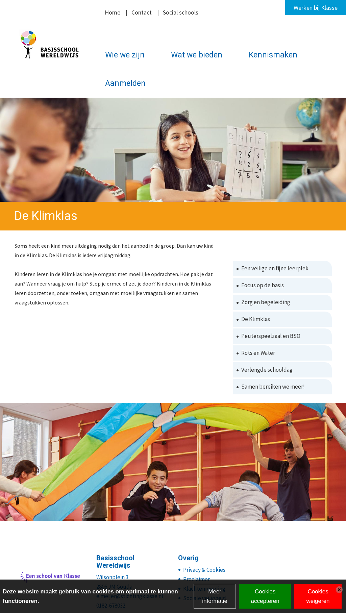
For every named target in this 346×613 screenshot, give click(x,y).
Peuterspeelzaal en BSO (270, 336)
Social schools (180, 12)
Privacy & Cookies (204, 569)
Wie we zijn (125, 54)
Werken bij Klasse (316, 7)
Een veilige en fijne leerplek (274, 268)
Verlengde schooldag (267, 369)
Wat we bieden (196, 54)
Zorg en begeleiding (265, 302)
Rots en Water (258, 353)
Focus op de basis (262, 285)
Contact (141, 12)
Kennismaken (273, 54)
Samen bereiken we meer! (273, 386)
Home (112, 12)
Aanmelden (125, 83)
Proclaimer (196, 579)
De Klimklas (255, 319)
